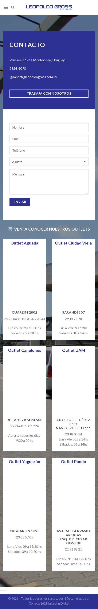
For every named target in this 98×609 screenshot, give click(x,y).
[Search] (12, 7)
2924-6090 (17, 68)
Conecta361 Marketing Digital (49, 603)
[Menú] (5, 7)
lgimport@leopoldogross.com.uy (33, 77)
